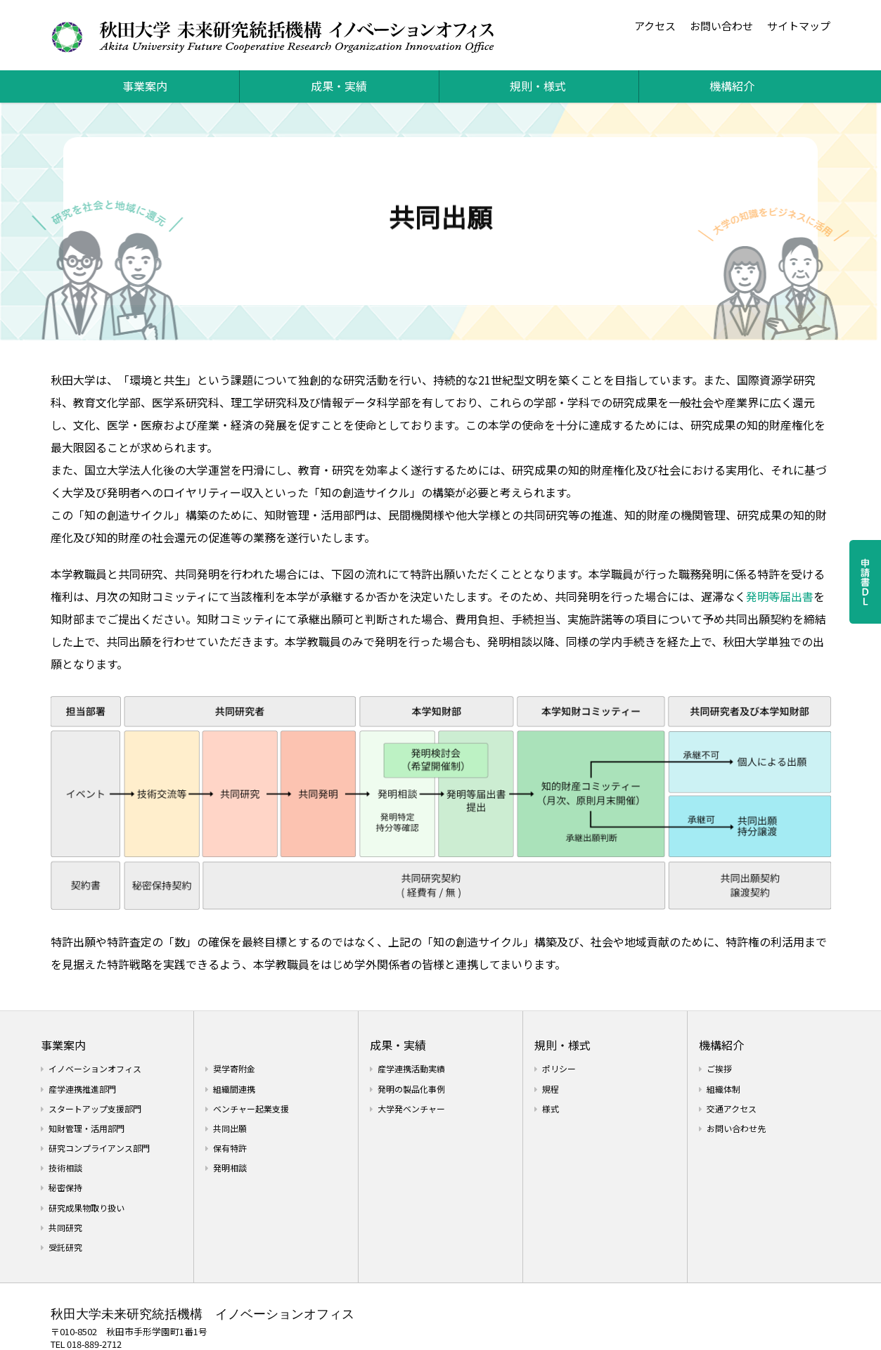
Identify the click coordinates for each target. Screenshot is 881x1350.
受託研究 (65, 1247)
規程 (550, 1089)
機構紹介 (731, 85)
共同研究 (65, 1227)
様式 (550, 1108)
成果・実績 (339, 85)
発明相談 (230, 1168)
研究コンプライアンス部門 (99, 1148)
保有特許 (230, 1148)
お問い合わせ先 (736, 1128)
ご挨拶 (719, 1068)
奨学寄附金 (234, 1068)
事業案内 (144, 85)
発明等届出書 (780, 596)
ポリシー (559, 1068)
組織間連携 (234, 1089)
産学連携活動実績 (411, 1068)
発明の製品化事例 (411, 1089)
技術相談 (65, 1168)
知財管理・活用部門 (86, 1128)
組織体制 (723, 1089)
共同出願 (230, 1128)
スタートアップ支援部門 (95, 1108)
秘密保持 (65, 1187)
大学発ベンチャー (411, 1108)
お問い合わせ (721, 25)
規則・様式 (538, 85)
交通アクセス (732, 1108)
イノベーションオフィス (95, 1068)
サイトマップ (798, 25)
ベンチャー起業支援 (251, 1108)
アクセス (655, 25)
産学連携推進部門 (82, 1089)
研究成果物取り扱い (86, 1208)
